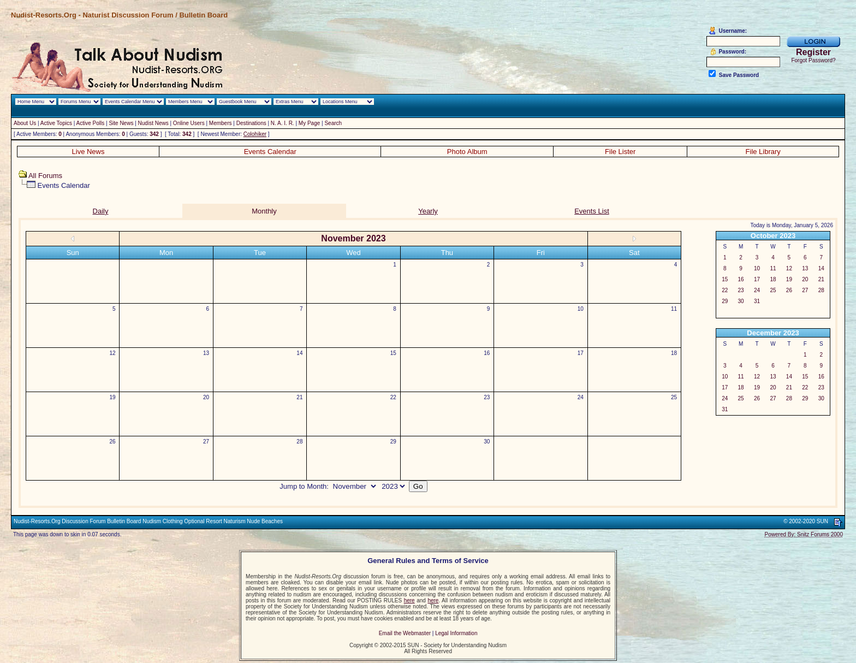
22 (393, 397)
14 (299, 353)
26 (113, 442)
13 (206, 353)
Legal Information (456, 633)
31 (757, 301)
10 (581, 309)
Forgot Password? (813, 60)
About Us (25, 123)
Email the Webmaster (405, 633)
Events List (591, 211)
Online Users (189, 123)
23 (487, 397)
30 (487, 442)
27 (206, 442)
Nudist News (153, 123)
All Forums (45, 175)
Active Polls (90, 123)
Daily (101, 211)
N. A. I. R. (282, 123)
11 (674, 309)
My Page (309, 123)
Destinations (251, 123)
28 (299, 442)
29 (393, 442)
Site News (121, 123)
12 (113, 353)
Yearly (428, 211)
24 (581, 397)
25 (674, 397)
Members (220, 123)
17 (581, 353)
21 (299, 397)
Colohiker (254, 134)
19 (113, 397)
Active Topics (56, 123)
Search (333, 123)
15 (393, 353)
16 (487, 353)
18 (674, 353)
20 (206, 397)
